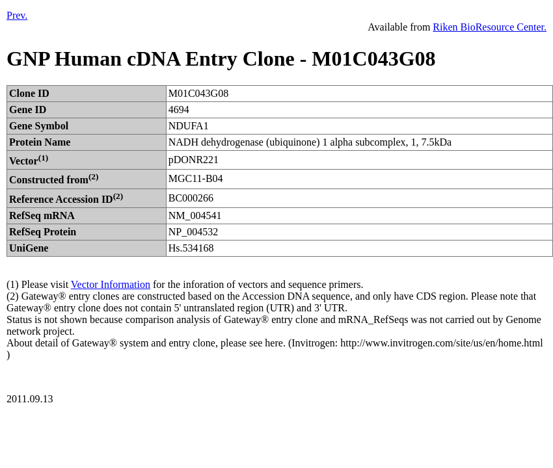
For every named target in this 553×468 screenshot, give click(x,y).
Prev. (17, 15)
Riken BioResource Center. (489, 26)
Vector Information (110, 284)
